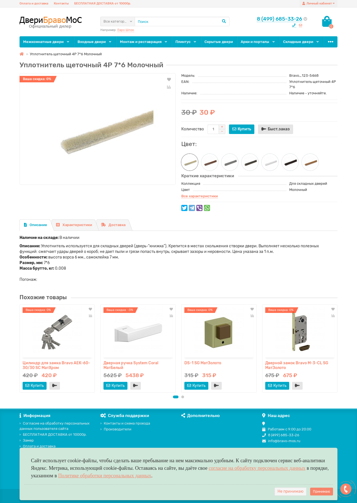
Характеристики (74, 225)
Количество (192, 129)
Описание (35, 225)
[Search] (182, 21)
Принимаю (321, 492)
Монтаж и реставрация (144, 42)
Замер (27, 440)
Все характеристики (199, 196)
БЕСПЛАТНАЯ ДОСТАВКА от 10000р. (102, 3)
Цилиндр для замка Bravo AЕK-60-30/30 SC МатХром (56, 365)
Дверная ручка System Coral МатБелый (130, 365)
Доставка (113, 225)
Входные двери (95, 42)
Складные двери (301, 42)
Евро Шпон (125, 30)
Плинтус (186, 42)
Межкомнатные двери (46, 42)
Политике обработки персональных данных (104, 475)
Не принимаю (290, 491)
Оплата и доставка (34, 3)
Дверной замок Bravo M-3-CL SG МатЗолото (296, 365)
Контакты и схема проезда (125, 423)
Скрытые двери (218, 42)
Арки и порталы (258, 42)
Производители (115, 429)
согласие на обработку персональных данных (257, 468)
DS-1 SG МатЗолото (202, 363)
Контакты (61, 3)
